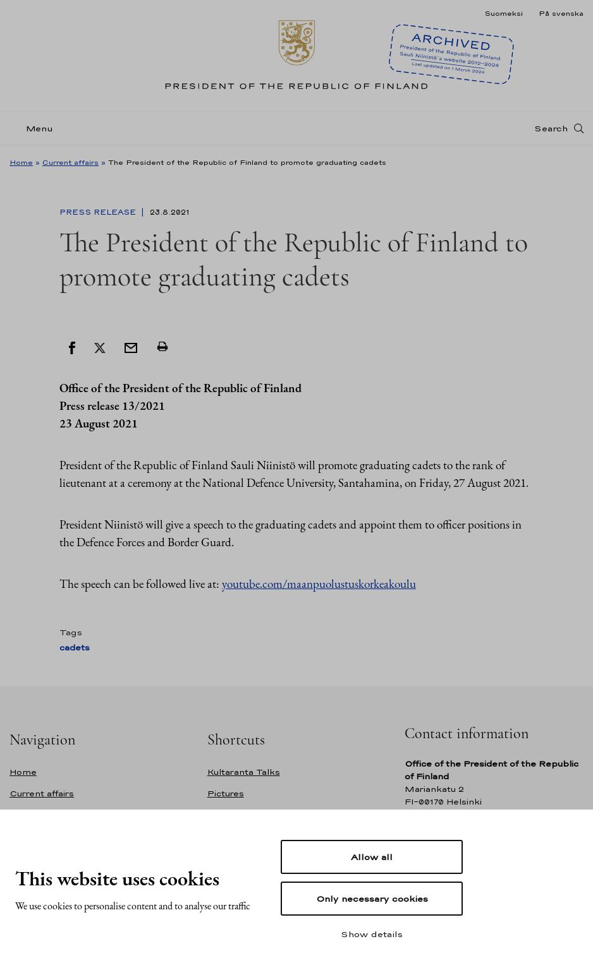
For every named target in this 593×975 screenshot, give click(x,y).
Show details (372, 934)
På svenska (561, 13)
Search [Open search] (551, 128)
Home (21, 162)
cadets (74, 647)
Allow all (372, 857)
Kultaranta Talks (243, 772)
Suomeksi (503, 13)
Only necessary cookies (372, 898)
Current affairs (70, 162)
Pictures (225, 793)
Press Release (98, 212)
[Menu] (35, 128)
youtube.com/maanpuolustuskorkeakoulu (319, 584)
